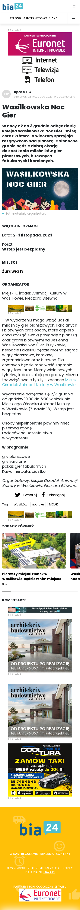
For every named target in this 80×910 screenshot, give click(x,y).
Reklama (47, 854)
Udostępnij (53, 494)
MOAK (53, 504)
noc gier (38, 504)
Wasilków (20, 504)
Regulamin (29, 854)
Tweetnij (26, 494)
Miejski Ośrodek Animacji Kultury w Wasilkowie (39, 382)
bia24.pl (49, 872)
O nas (14, 854)
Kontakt (63, 854)
